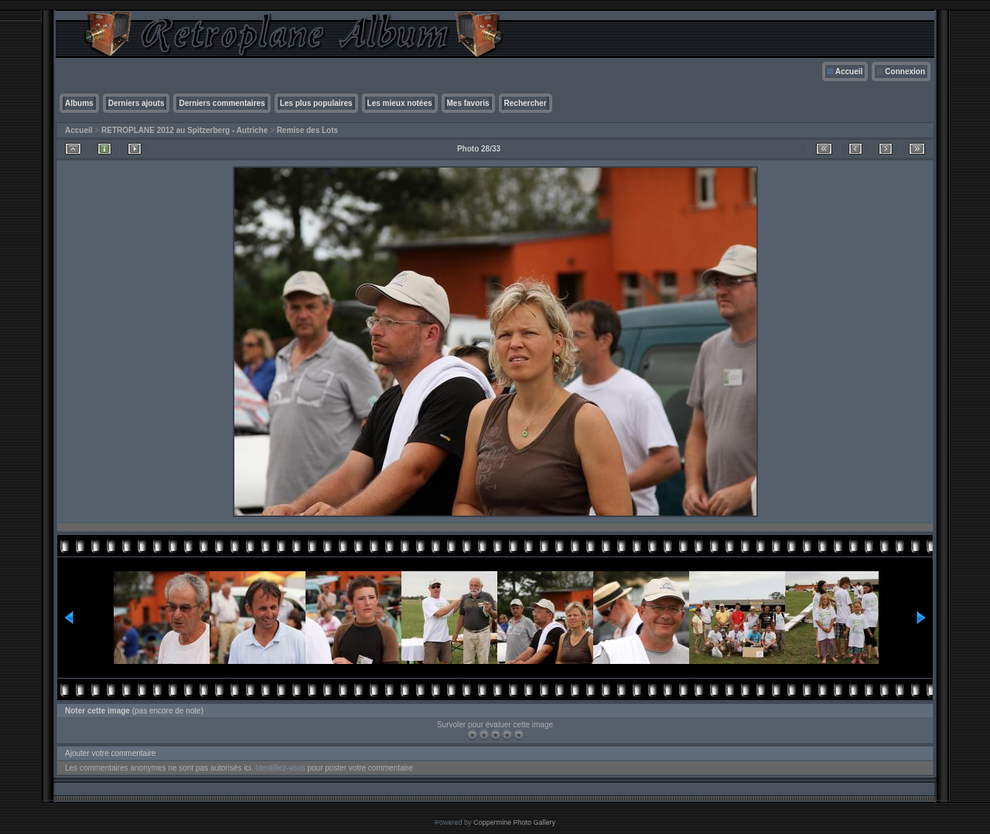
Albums (79, 103)
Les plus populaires (316, 103)
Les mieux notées (399, 103)
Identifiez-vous (280, 768)
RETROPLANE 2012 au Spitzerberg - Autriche (184, 130)
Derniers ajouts (136, 103)
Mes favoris (468, 103)
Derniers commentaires (222, 103)
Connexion (905, 71)
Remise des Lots (307, 130)
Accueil (849, 71)
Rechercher (525, 103)
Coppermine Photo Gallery (514, 822)
